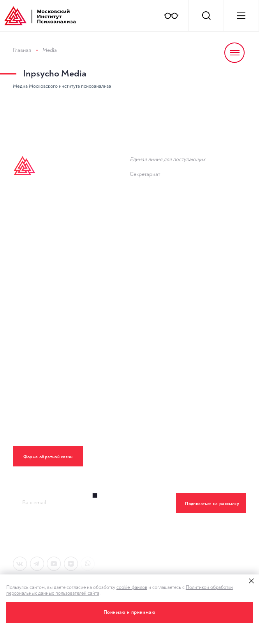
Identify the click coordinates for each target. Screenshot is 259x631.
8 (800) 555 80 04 (162, 166)
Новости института (157, 237)
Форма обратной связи (48, 457)
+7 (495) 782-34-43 (163, 181)
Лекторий (27, 276)
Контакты (27, 325)
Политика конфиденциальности (59, 350)
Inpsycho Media (54, 73)
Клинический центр (41, 301)
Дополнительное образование (58, 252)
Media (49, 50)
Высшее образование (45, 203)
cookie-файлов (131, 587)
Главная (22, 50)
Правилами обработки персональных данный (130, 535)
